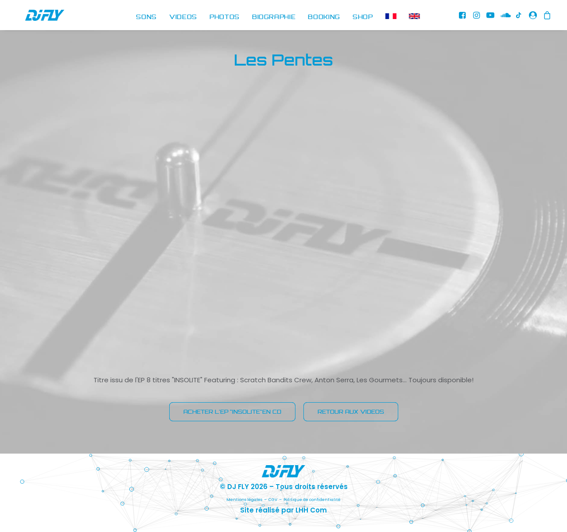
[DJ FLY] (35, 17)
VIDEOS (183, 17)
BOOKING (324, 17)
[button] (463, 17)
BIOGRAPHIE (274, 17)
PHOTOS (225, 17)
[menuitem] (146, 17)
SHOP (363, 17)
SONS (146, 17)
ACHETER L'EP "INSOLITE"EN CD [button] (232, 411)
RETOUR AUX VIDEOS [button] (351, 411)
